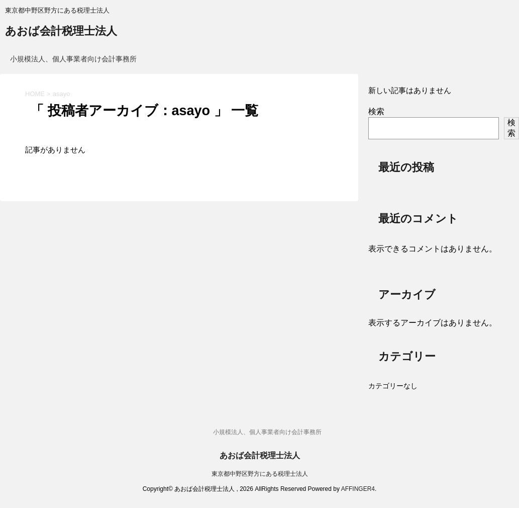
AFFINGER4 (358, 488)
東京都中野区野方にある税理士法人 (260, 473)
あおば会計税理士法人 (61, 32)
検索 (376, 111)
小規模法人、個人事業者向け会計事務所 (73, 59)
